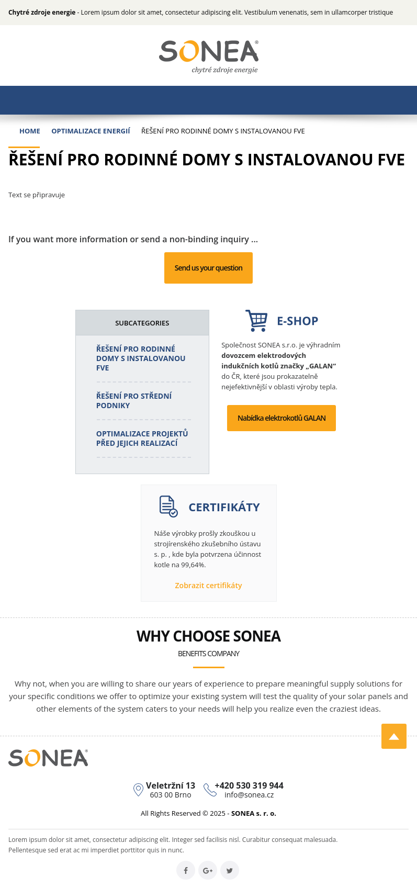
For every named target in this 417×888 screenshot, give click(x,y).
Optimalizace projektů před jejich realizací (142, 438)
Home (29, 131)
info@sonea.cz (249, 795)
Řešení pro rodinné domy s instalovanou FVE (141, 358)
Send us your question (208, 268)
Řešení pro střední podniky (134, 400)
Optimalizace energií (90, 131)
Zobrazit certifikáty (208, 585)
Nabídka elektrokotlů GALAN (281, 418)
